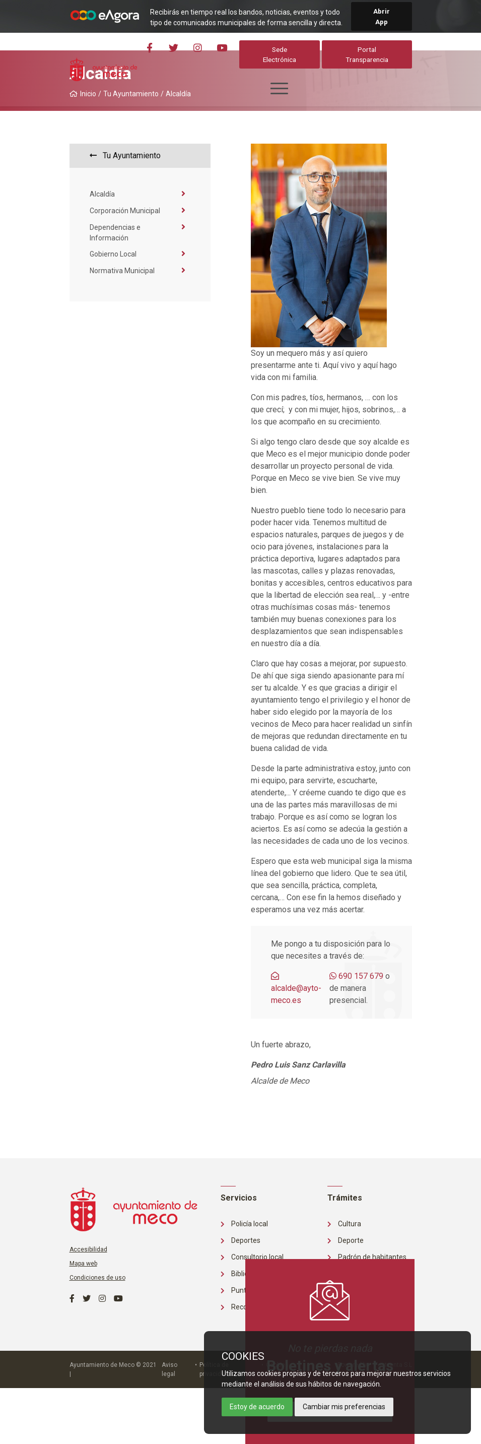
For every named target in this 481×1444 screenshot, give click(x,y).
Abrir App (381, 16)
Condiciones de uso (97, 1277)
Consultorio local (252, 1257)
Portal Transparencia (367, 54)
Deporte (345, 1240)
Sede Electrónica (281, 54)
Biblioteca (241, 1274)
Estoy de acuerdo (257, 1407)
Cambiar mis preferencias (344, 1407)
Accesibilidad (88, 1249)
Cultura (344, 1224)
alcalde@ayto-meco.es (296, 988)
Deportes (240, 1240)
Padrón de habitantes (366, 1257)
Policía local (244, 1224)
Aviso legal (169, 1369)
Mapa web (83, 1263)
